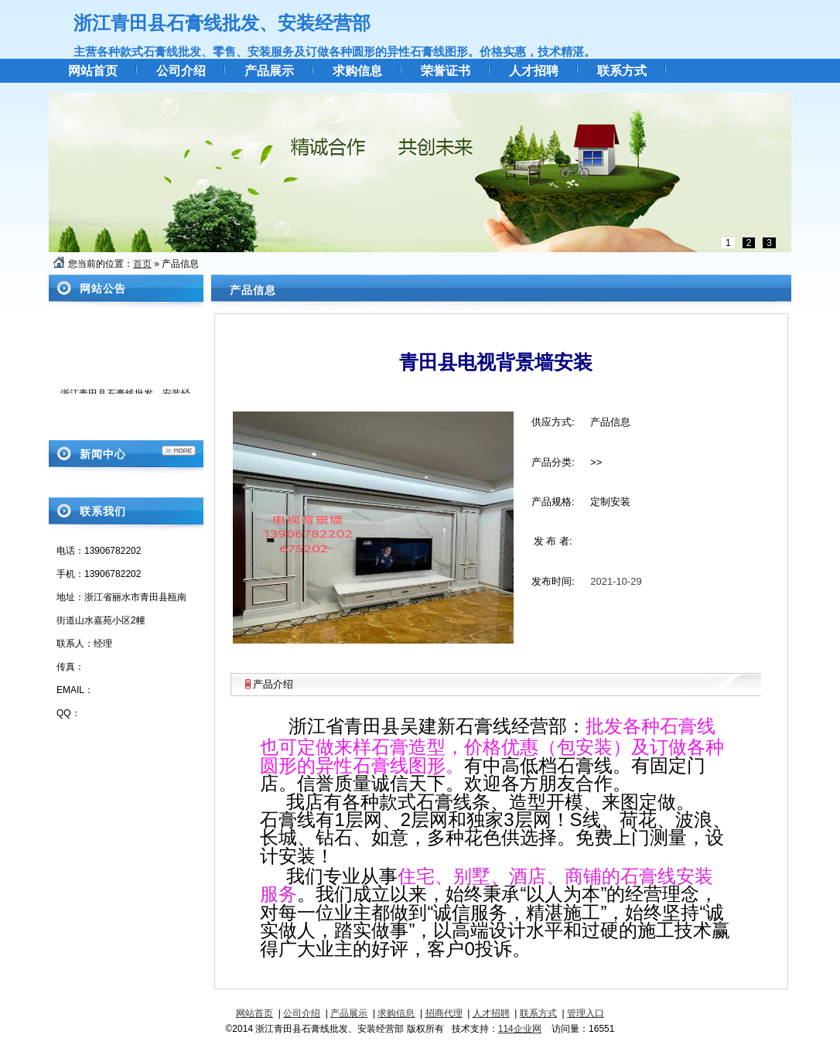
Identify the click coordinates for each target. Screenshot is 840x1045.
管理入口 (585, 1013)
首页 (142, 263)
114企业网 (519, 1028)
